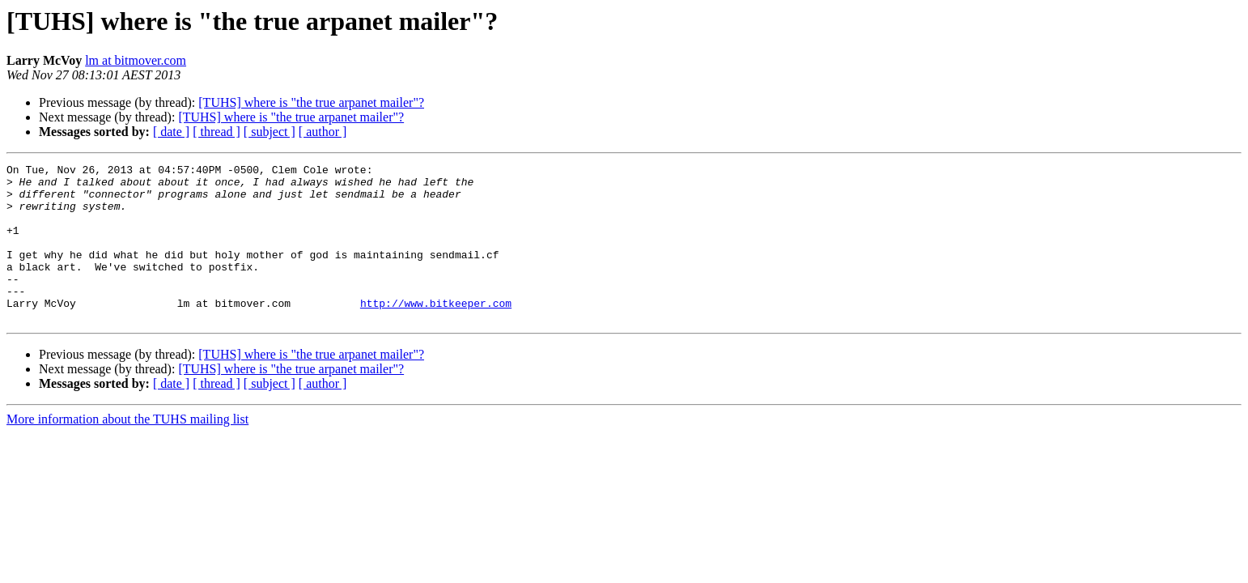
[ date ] (171, 131)
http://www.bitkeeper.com (436, 332)
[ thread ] (216, 131)
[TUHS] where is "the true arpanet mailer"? (311, 102)
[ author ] (323, 131)
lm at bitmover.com (135, 60)
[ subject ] (269, 131)
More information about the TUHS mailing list (127, 450)
